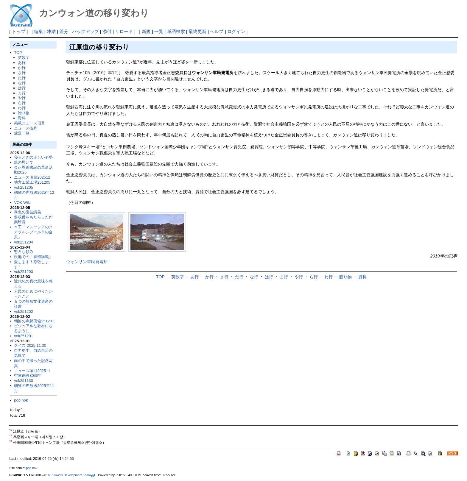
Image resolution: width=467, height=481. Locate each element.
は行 (22, 88)
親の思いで (23, 162)
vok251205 (23, 187)
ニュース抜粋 (25, 128)
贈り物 (23, 113)
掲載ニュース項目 (29, 123)
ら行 (22, 103)
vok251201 (23, 336)
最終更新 (197, 31)
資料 (22, 118)
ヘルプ (216, 31)
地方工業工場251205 (32, 182)
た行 (22, 78)
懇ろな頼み (23, 251)
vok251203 (23, 271)
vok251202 (23, 311)
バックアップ (85, 31)
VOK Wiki (22, 202)
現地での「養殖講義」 (33, 256)
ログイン (236, 31)
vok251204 (23, 242)
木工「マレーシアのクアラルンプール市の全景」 (33, 232)
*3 (207, 145)
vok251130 (23, 380)
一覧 (158, 31)
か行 (22, 67)
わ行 (22, 108)
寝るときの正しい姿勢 (33, 157)
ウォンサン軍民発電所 (87, 261)
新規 (146, 31)
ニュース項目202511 (32, 370)
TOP (18, 52)
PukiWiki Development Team (73, 475)
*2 (100, 145)
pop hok (21, 400)
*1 (138, 60)
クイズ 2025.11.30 (30, 345)
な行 (22, 83)
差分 (63, 31)
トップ (18, 31)
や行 (22, 98)
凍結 (51, 31)
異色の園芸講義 (27, 212)
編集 (38, 31)
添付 (106, 31)
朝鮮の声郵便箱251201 (34, 321)
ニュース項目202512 (32, 177)
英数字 (23, 57)
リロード (124, 31)
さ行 (22, 73)
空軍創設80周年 (27, 375)
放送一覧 (21, 133)
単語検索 (176, 31)
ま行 (22, 93)
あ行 (22, 62)
